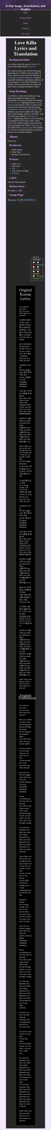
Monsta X (35, 64)
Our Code (25, 34)
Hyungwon (25, 127)
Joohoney (35, 125)
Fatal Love (32, 67)
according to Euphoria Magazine (20, 78)
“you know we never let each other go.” (23, 109)
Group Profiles (25, 18)
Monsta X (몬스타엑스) (21, 200)
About (25, 13)
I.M (13, 168)
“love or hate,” (15, 103)
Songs (25, 23)
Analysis (25, 28)
